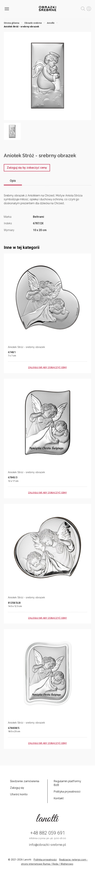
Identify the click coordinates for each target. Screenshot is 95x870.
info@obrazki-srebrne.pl (47, 844)
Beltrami (38, 216)
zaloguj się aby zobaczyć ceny (47, 367)
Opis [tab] (13, 180)
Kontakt (59, 798)
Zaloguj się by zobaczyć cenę (27, 167)
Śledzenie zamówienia (24, 781)
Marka (7, 216)
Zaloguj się (17, 787)
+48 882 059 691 (47, 833)
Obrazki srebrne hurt (47, 8)
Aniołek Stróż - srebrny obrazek (26, 347)
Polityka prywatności (67, 791)
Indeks (8, 223)
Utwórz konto (19, 794)
